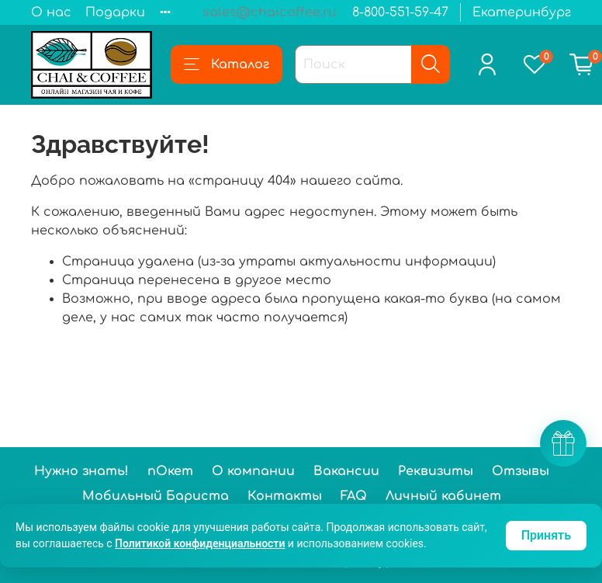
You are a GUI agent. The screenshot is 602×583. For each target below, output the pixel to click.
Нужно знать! (81, 471)
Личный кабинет (443, 496)
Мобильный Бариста (155, 496)
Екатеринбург (521, 12)
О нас (51, 12)
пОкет (170, 471)
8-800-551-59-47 (400, 12)
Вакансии (346, 471)
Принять (546, 535)
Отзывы (520, 471)
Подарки (115, 12)
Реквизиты (435, 471)
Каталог (226, 64)
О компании (253, 471)
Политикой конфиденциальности (200, 543)
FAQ (354, 496)
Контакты (284, 496)
